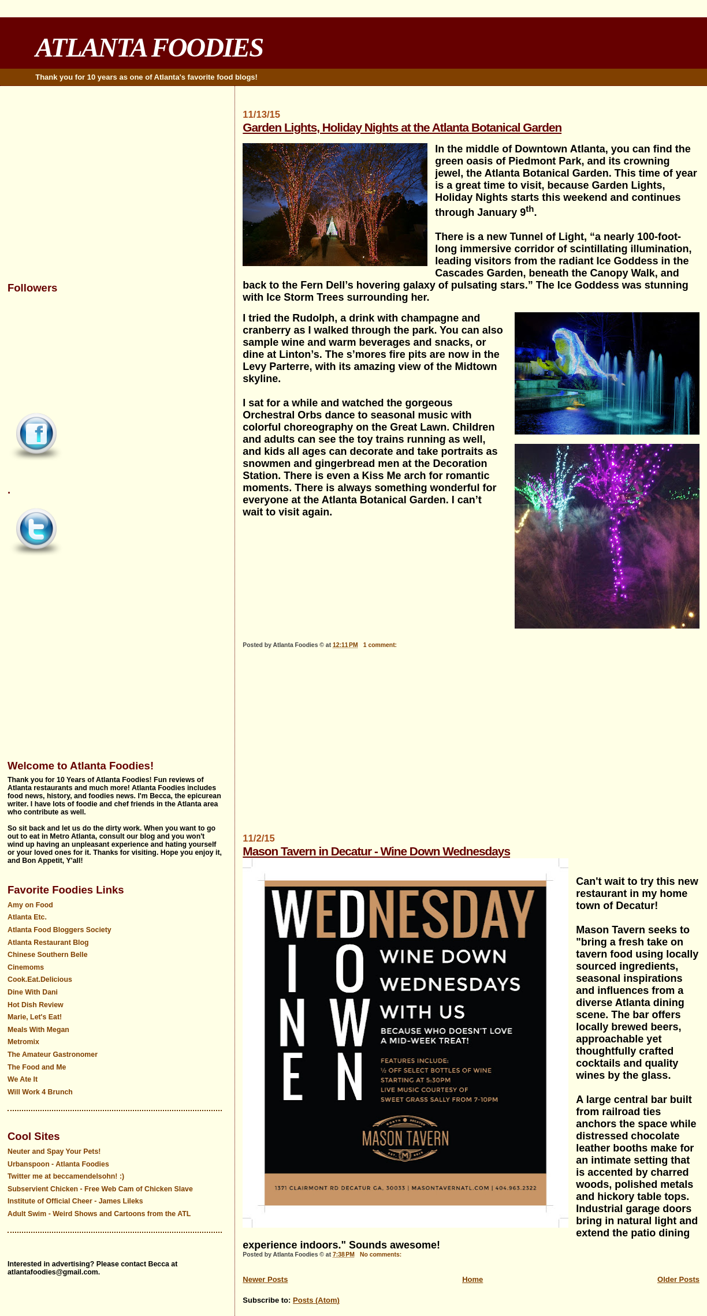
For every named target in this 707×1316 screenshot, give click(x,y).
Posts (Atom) (316, 1300)
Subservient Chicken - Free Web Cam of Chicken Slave (100, 1189)
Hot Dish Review (36, 1005)
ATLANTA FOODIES (149, 47)
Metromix (23, 1042)
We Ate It (23, 1079)
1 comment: (381, 645)
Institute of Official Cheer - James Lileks (75, 1201)
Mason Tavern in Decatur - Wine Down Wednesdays (376, 851)
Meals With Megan (38, 1030)
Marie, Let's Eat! (35, 1017)
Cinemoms (26, 967)
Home (472, 1279)
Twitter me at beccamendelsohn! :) (66, 1176)
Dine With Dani (33, 992)
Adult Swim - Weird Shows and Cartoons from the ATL (99, 1214)
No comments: (381, 1254)
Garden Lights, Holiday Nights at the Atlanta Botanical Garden (402, 127)
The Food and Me (37, 1067)
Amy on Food (30, 905)
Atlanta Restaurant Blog (48, 943)
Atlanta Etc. (27, 917)
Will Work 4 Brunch (40, 1092)
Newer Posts (265, 1279)
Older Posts (678, 1279)
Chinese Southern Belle (48, 955)
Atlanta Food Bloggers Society (59, 930)
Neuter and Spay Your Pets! (54, 1151)
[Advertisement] (471, 746)
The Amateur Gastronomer (53, 1054)
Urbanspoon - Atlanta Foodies (58, 1164)
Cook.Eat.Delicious (40, 979)
